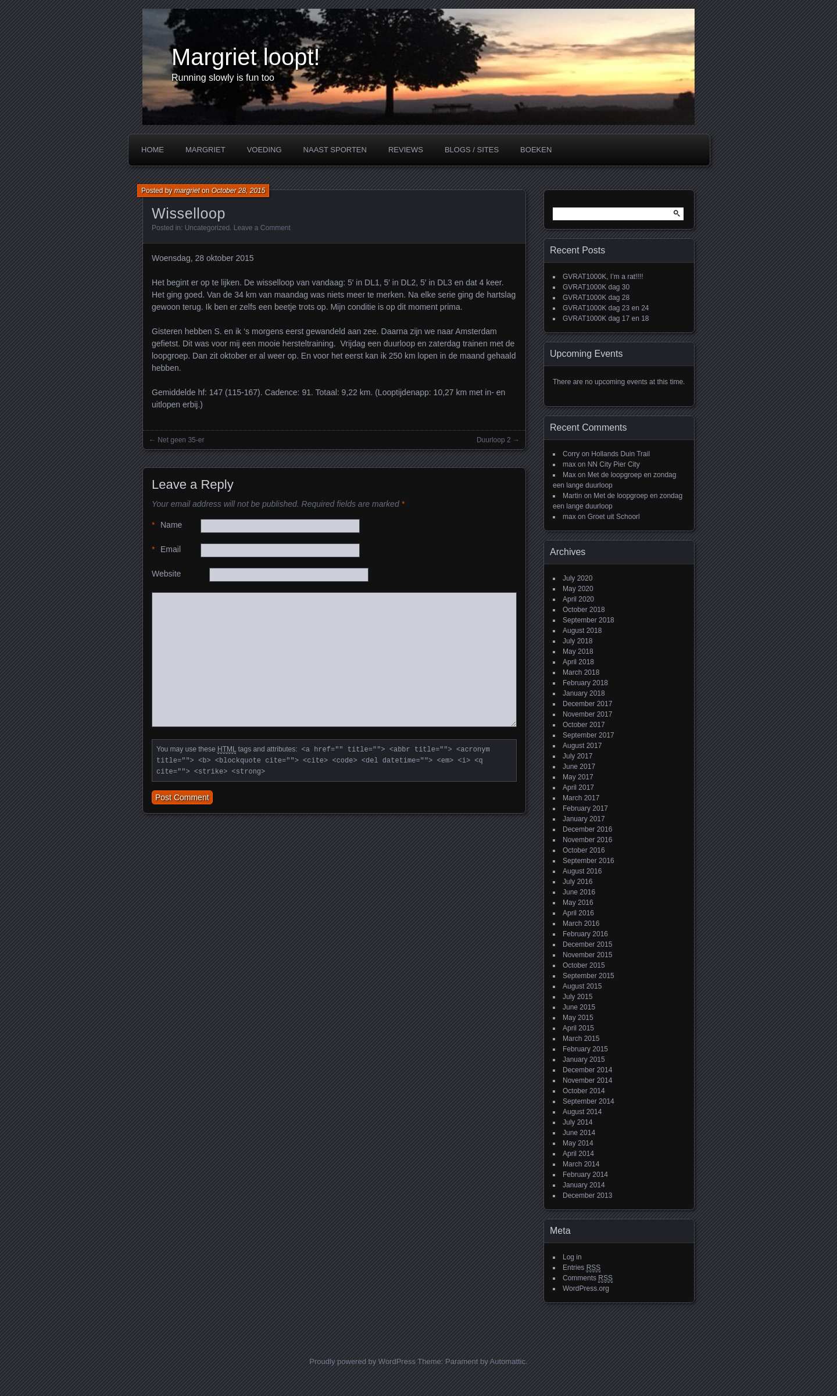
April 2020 (578, 599)
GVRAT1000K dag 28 (596, 297)
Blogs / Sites (472, 149)
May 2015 (578, 1018)
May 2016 (578, 903)
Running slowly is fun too (222, 78)
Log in (572, 1257)
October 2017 (584, 725)
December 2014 (587, 1070)
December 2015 (587, 944)
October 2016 (584, 850)
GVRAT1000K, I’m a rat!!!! (603, 277)
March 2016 (581, 923)
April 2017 (578, 787)
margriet (187, 191)
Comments (588, 1278)
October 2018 (584, 610)
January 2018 (584, 693)
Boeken (536, 149)
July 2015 (577, 997)
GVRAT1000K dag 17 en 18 (606, 318)
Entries (581, 1267)
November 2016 (587, 840)
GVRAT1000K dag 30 (596, 287)
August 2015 (582, 986)
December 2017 (587, 704)
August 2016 (582, 871)
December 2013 (587, 1195)
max (569, 464)
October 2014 (584, 1091)
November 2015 (587, 955)
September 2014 (588, 1101)
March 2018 (581, 672)
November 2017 (587, 714)
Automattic (507, 1361)
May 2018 (578, 651)
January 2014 (584, 1185)
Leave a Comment (262, 228)
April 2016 (578, 913)
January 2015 (584, 1059)
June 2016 (579, 892)
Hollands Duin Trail (620, 454)
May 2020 (578, 589)
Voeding (264, 149)
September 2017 (588, 735)
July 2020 (577, 578)
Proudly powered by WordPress (362, 1361)
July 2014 (577, 1122)
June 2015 (579, 1007)
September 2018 (588, 620)
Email (166, 549)
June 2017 (579, 767)
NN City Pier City (614, 464)
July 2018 (577, 641)
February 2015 (585, 1049)
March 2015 (581, 1039)
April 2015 (578, 1028)
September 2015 (588, 976)
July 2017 (577, 756)
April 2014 (578, 1154)
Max (569, 475)
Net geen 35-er (181, 440)
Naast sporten (335, 149)
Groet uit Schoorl (614, 517)
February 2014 (585, 1175)
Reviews (405, 149)
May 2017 (578, 777)
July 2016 (577, 882)
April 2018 (578, 662)
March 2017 (581, 798)
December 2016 (587, 829)
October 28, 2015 (239, 191)
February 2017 (585, 808)
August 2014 (582, 1112)
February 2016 (585, 934)
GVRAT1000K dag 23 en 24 (606, 308)
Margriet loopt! (245, 57)
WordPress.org (586, 1288)
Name (167, 525)
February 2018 (585, 683)
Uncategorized (207, 228)
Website (166, 573)
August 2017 (582, 746)
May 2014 (578, 1143)
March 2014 (581, 1164)
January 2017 (584, 819)
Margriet (205, 149)
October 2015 (584, 965)
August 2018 (582, 631)
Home (152, 149)
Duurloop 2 (494, 440)
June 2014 (579, 1133)
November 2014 (587, 1080)
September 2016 (588, 861)
